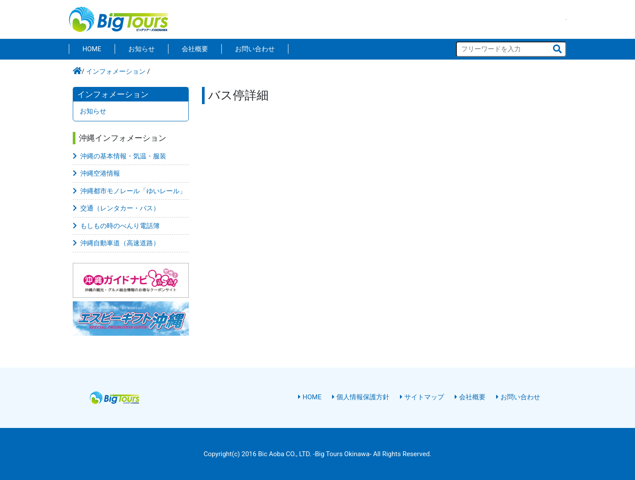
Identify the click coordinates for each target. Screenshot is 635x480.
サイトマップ (422, 397)
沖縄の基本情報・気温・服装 (119, 156)
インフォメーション (116, 71)
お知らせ (141, 49)
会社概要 (195, 49)
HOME (91, 49)
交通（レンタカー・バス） (116, 208)
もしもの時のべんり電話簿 (116, 226)
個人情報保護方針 (360, 397)
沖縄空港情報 (96, 173)
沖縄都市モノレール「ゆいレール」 (129, 191)
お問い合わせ (255, 49)
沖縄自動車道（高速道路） (116, 243)
